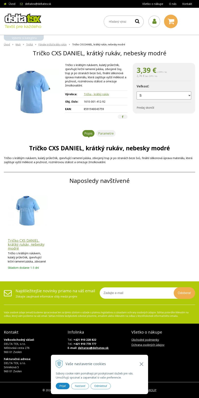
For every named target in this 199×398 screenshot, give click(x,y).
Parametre (106, 133)
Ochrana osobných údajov (147, 345)
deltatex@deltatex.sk (38, 4)
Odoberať (184, 293)
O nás (172, 4)
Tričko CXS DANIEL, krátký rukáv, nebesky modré (26, 244)
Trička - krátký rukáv (96, 94)
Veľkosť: (143, 86)
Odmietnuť (100, 385)
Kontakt (187, 4)
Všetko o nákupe (152, 4)
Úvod (12, 4)
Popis (88, 133)
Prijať (62, 385)
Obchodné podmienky (145, 340)
